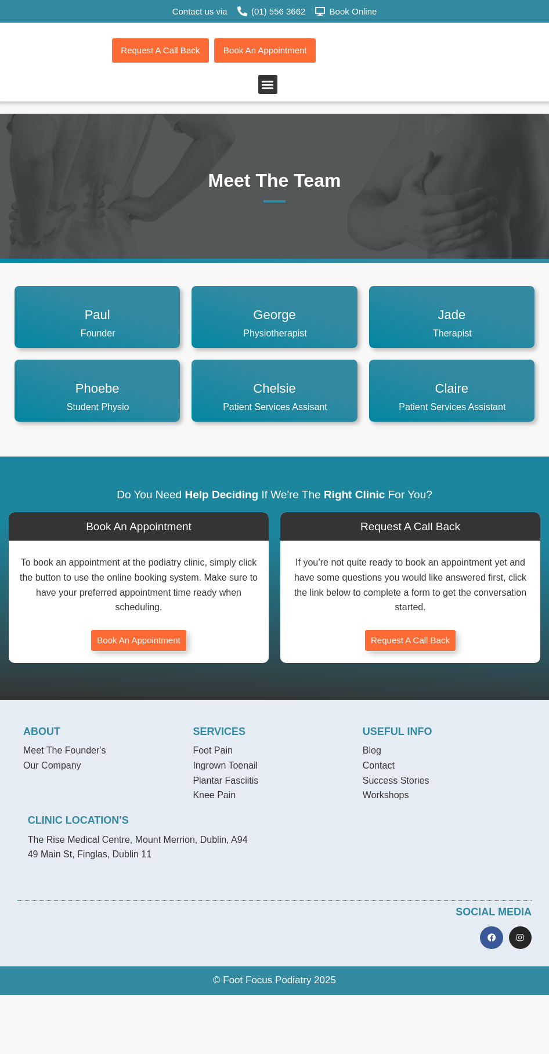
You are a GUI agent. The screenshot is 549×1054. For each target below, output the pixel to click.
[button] (267, 144)
